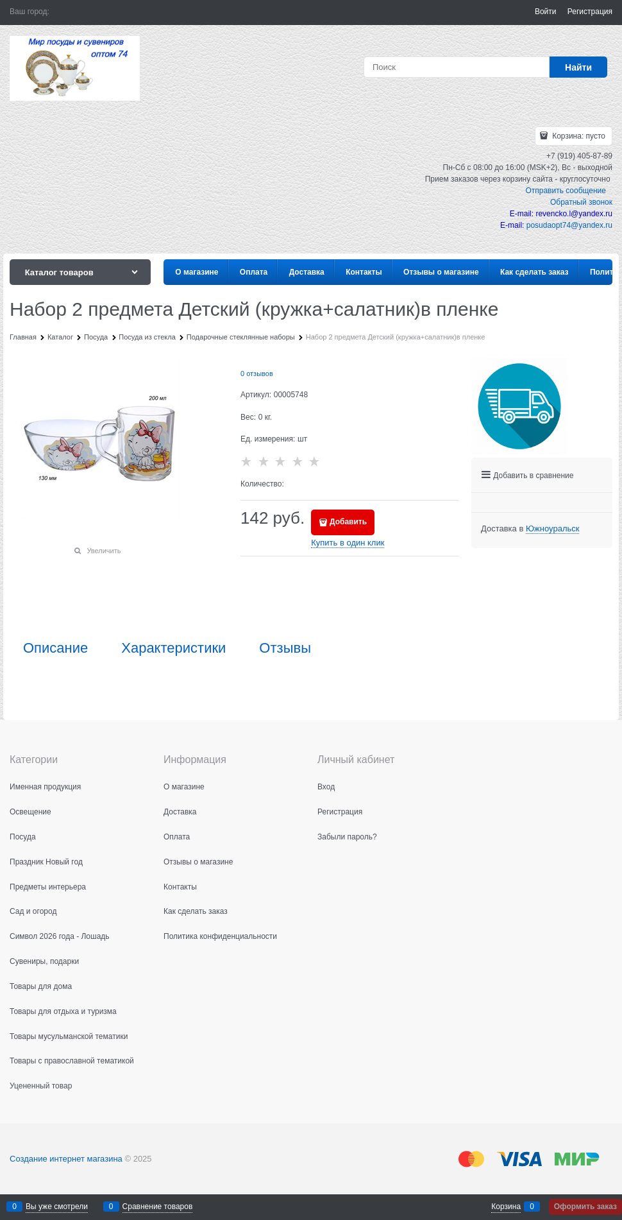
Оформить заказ (585, 1206)
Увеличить (104, 550)
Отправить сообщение (565, 190)
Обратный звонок (581, 202)
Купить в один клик (347, 542)
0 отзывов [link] (256, 373)
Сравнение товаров (157, 1206)
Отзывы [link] (285, 648)
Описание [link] (55, 648)
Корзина (506, 1206)
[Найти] (578, 67)
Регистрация (589, 11)
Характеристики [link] (173, 648)
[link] (552, 529)
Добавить (348, 521)
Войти (546, 11)
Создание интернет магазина (66, 1159)
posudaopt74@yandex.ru (569, 225)
